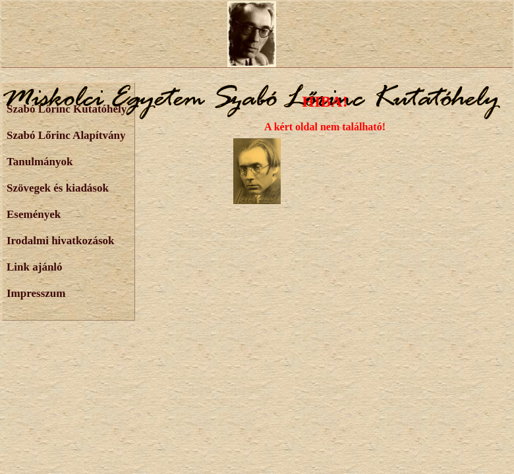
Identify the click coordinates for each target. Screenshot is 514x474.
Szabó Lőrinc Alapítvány (66, 135)
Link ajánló (35, 267)
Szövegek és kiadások (58, 188)
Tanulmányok (39, 161)
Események (34, 214)
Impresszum (36, 293)
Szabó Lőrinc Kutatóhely (67, 109)
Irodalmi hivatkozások (61, 240)
